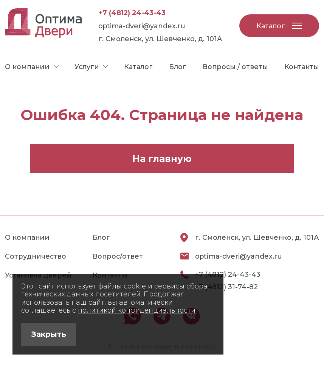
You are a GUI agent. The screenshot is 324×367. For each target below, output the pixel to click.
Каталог (279, 26)
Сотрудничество (35, 256)
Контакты (301, 67)
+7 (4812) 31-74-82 (226, 287)
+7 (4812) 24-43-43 (132, 13)
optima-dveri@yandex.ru (141, 26)
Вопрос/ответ (118, 256)
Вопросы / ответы (235, 67)
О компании (31, 67)
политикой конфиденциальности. (137, 310)
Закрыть (48, 334)
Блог (177, 67)
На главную (162, 158)
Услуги (91, 67)
